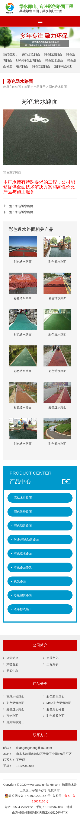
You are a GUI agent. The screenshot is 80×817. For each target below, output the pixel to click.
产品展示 (39, 84)
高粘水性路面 (31, 51)
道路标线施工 (63, 63)
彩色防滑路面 (53, 51)
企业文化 (50, 655)
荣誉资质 (10, 661)
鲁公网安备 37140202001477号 (27, 793)
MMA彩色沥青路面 (28, 57)
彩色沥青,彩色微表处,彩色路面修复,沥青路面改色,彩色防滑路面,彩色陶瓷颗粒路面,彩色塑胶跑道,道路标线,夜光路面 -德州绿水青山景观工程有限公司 (40, 6)
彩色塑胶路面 (41, 63)
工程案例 (50, 661)
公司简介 (10, 655)
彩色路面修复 (23, 564)
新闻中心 (10, 668)
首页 (27, 84)
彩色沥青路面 (23, 522)
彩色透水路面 (54, 57)
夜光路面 (22, 63)
